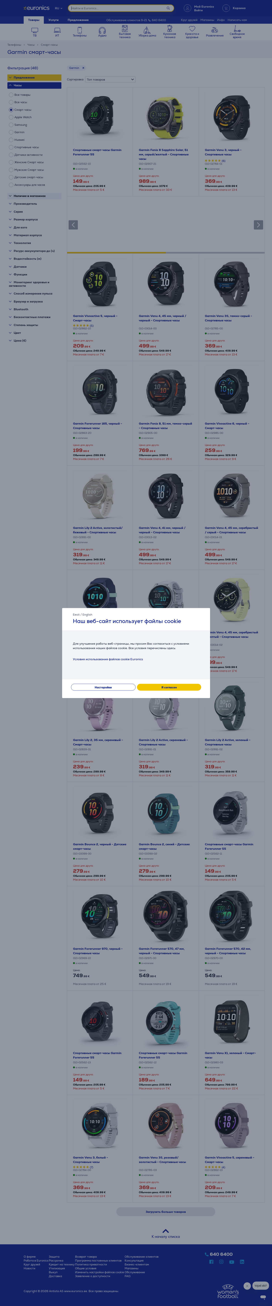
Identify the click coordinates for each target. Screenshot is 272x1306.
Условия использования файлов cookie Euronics (108, 659)
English (87, 614)
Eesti (76, 614)
